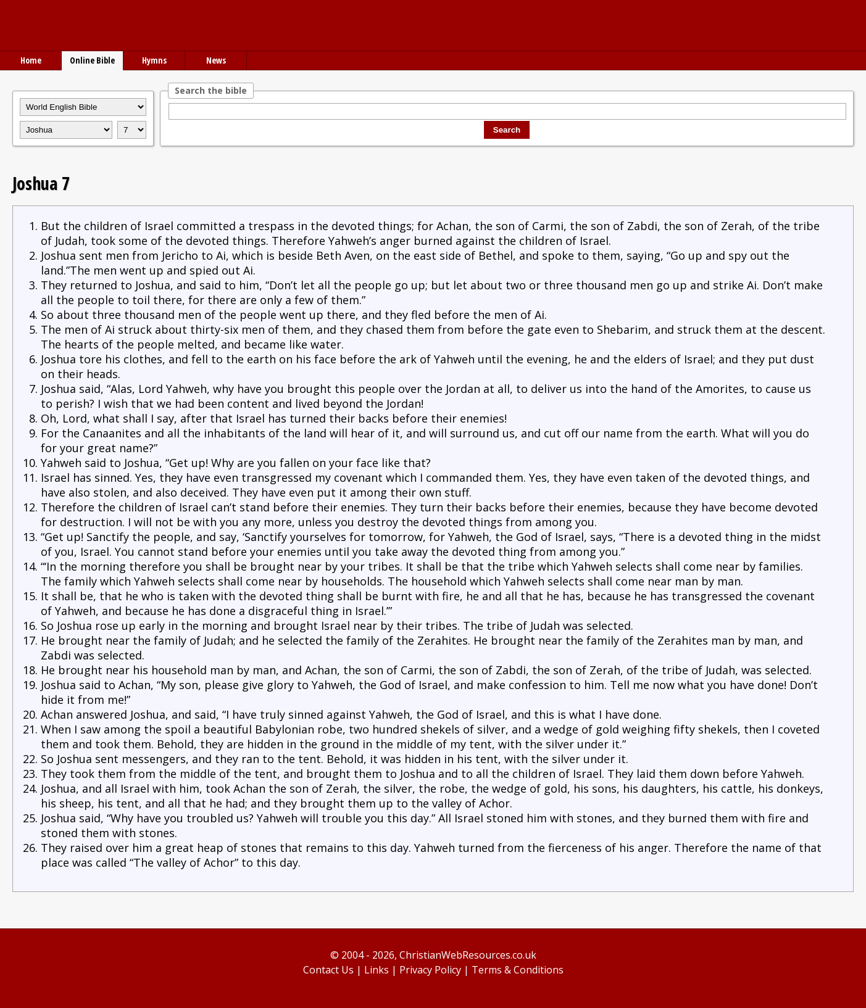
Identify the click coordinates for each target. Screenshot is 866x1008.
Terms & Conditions (518, 970)
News (216, 60)
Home (30, 60)
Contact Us (328, 970)
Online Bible (92, 60)
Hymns (154, 60)
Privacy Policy (430, 970)
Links (376, 970)
